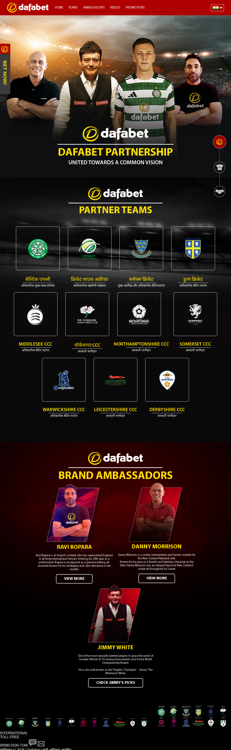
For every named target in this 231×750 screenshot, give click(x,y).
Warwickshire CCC (64, 409)
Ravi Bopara (74, 546)
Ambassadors (94, 7)
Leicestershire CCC (115, 409)
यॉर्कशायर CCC (87, 345)
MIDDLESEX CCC (35, 344)
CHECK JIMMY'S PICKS (115, 681)
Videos (115, 7)
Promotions (135, 7)
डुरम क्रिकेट (193, 279)
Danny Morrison (157, 546)
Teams (73, 7)
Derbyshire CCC (167, 409)
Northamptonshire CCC (141, 344)
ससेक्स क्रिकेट (141, 279)
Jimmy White (115, 646)
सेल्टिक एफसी (37, 279)
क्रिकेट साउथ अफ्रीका (89, 279)
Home (59, 7)
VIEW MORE (74, 577)
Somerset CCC (195, 344)
